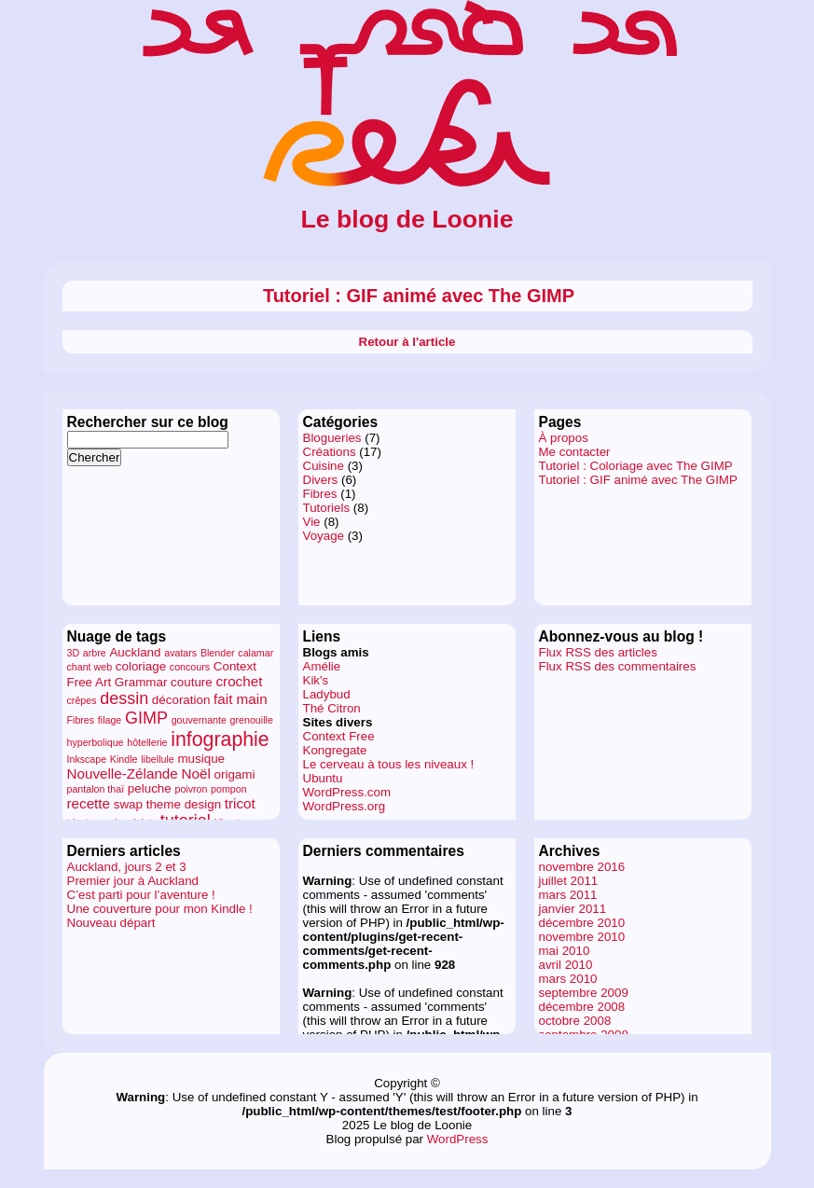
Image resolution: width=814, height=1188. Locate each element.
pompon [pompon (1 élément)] (229, 788)
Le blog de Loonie (406, 219)
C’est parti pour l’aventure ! (141, 895)
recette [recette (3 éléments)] (89, 803)
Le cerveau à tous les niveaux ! (389, 764)
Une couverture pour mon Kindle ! (160, 909)
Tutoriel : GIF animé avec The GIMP (418, 295)
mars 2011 (568, 895)
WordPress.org (344, 806)
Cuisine (323, 466)
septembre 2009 (583, 993)
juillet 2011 (569, 881)
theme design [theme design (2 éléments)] (183, 804)
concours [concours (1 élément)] (190, 666)
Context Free (339, 736)
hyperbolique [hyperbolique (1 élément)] (95, 742)
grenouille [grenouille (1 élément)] (251, 719)
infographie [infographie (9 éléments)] (220, 739)
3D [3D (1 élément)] (73, 652)
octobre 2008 (575, 1021)
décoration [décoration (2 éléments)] (181, 700)
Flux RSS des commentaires (618, 666)
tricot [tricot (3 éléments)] (240, 803)
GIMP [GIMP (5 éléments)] (146, 718)
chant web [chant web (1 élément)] (90, 666)
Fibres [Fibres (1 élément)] (81, 719)
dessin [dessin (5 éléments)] (124, 698)
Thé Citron (332, 708)
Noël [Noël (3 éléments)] (196, 773)
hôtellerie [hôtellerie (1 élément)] (147, 742)
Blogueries (332, 438)
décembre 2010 (582, 923)
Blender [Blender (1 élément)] (217, 652)
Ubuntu (323, 778)
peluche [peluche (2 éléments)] (150, 788)
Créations (329, 452)
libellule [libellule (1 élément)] (157, 759)
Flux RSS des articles (598, 652)
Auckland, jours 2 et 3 (126, 867)
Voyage (323, 536)
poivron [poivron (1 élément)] (190, 788)
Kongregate (335, 750)
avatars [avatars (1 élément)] (180, 652)
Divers (320, 480)
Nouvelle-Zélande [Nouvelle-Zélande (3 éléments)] (122, 773)
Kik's (316, 680)
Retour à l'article (407, 342)
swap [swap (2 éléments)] (128, 804)
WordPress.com (347, 792)
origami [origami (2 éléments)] (234, 774)
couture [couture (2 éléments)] (192, 682)
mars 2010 (568, 979)
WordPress (458, 1139)
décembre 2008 (582, 1007)
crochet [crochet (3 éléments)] (238, 681)
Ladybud (327, 694)
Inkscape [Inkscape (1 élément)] (87, 759)
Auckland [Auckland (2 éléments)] (134, 652)
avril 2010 (566, 965)
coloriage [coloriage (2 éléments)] (141, 666)
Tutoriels (327, 508)
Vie (312, 522)
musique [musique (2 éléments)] (201, 759)
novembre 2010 (582, 937)
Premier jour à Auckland (133, 881)
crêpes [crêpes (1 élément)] (82, 700)
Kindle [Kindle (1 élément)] (124, 759)
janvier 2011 (573, 909)
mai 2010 (564, 951)
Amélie (322, 666)
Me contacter (575, 452)
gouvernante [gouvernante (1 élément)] (199, 719)
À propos (563, 438)
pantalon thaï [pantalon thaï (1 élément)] (96, 788)
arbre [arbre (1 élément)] (94, 652)
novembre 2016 (582, 867)
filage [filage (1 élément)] (109, 719)
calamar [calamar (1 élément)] (255, 652)
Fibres (320, 494)
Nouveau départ (111, 923)
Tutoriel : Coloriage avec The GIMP (636, 466)
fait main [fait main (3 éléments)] (241, 699)
